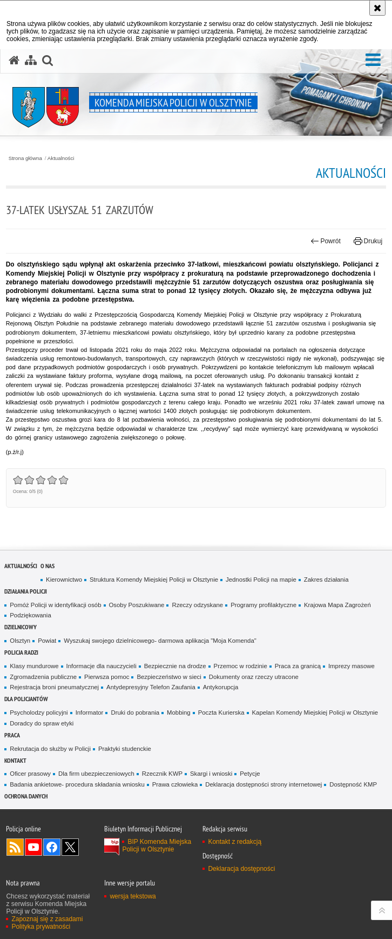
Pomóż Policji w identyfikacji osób (55, 605)
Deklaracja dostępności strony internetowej (263, 784)
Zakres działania (326, 579)
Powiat (47, 640)
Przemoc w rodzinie (240, 666)
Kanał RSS (15, 847)
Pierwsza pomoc (106, 677)
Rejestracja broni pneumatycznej (54, 687)
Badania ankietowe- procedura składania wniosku (77, 784)
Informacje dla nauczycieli (101, 666)
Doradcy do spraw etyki (41, 723)
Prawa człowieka (175, 784)
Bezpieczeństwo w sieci (169, 677)
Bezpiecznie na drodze (175, 666)
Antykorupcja (221, 687)
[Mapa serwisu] (31, 60)
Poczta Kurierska (221, 712)
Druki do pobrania (135, 712)
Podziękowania (30, 615)
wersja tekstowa (133, 896)
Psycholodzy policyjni (38, 712)
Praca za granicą (298, 666)
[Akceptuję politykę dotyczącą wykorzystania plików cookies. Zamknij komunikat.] (377, 8)
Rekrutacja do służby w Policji (50, 748)
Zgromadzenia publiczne (43, 677)
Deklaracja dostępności (241, 869)
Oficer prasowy (30, 773)
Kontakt (15, 760)
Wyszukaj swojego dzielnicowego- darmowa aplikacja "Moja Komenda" (160, 640)
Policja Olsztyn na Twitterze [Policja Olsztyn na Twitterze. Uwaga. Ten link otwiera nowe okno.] (70, 847)
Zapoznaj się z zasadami (47, 919)
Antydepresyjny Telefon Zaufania (150, 687)
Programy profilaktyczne (263, 605)
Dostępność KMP (353, 784)
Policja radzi (21, 652)
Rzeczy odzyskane (197, 605)
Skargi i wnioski (211, 773)
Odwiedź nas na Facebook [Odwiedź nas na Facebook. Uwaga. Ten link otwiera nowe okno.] (51, 847)
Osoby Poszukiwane (137, 605)
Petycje (250, 773)
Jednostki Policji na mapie (261, 579)
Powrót (325, 241)
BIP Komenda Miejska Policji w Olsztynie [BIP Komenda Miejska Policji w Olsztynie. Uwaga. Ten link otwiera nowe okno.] (156, 845)
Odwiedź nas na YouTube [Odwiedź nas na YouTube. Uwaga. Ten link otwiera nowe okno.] (33, 847)
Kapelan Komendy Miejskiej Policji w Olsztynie (315, 712)
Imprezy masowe (351, 666)
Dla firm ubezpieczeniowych (96, 773)
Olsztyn (20, 640)
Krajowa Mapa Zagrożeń (337, 605)
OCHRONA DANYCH (26, 796)
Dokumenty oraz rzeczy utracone (254, 677)
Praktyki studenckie (124, 748)
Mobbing (179, 712)
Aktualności (61, 158)
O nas (47, 566)
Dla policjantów (26, 699)
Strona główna (25, 158)
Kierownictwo (64, 579)
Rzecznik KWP (162, 773)
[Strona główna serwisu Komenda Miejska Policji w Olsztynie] (14, 60)
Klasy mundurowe (34, 666)
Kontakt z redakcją (234, 841)
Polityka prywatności (40, 926)
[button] (373, 60)
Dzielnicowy (20, 627)
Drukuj (368, 241)
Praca (12, 735)
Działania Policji (25, 591)
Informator (90, 712)
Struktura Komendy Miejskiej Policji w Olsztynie (154, 579)
